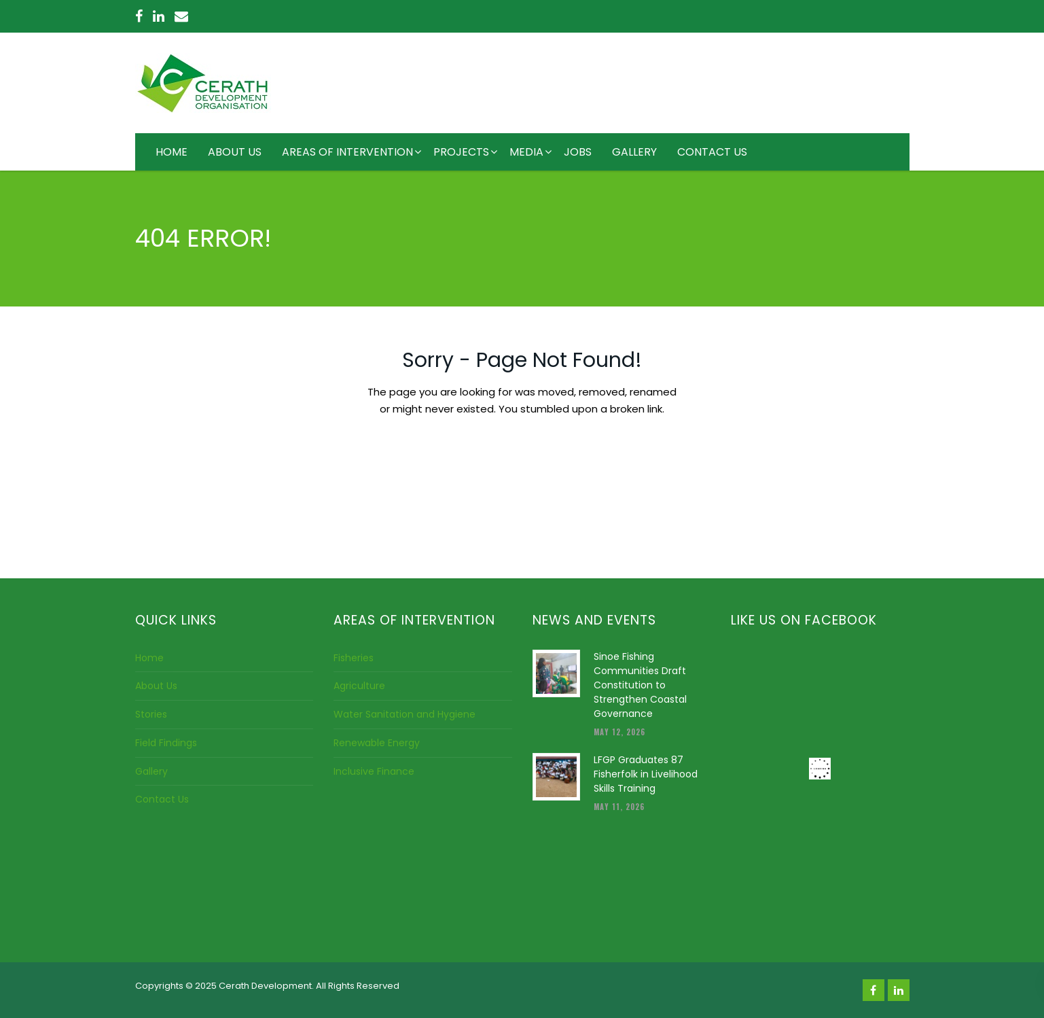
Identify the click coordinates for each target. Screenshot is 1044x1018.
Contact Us (162, 799)
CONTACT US (712, 152)
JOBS (578, 152)
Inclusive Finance (374, 771)
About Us (156, 685)
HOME (171, 152)
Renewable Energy (377, 743)
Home (149, 658)
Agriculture (359, 685)
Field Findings (166, 743)
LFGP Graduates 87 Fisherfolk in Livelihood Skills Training (646, 774)
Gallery (151, 771)
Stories (151, 714)
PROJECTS (461, 152)
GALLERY (634, 152)
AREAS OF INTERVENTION (347, 152)
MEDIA (526, 152)
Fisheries (354, 658)
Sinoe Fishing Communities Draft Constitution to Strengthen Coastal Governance (640, 685)
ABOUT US (235, 152)
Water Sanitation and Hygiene (404, 714)
